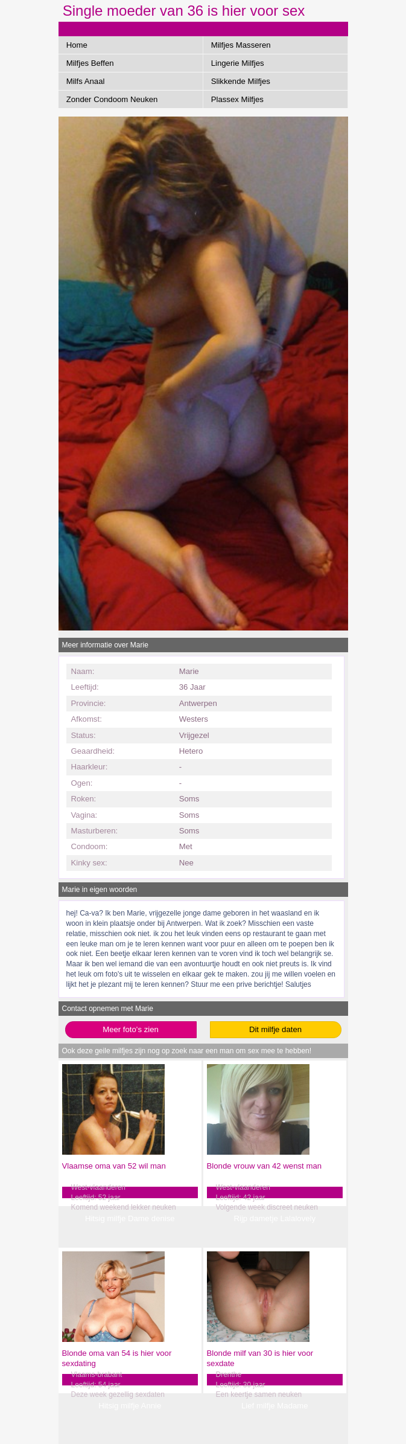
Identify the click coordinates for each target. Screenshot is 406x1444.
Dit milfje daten (275, 1029)
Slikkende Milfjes (240, 81)
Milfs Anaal (85, 81)
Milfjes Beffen (90, 63)
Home (76, 45)
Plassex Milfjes (237, 99)
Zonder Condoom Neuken (112, 99)
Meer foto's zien (131, 1029)
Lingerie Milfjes (237, 63)
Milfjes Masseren (241, 45)
